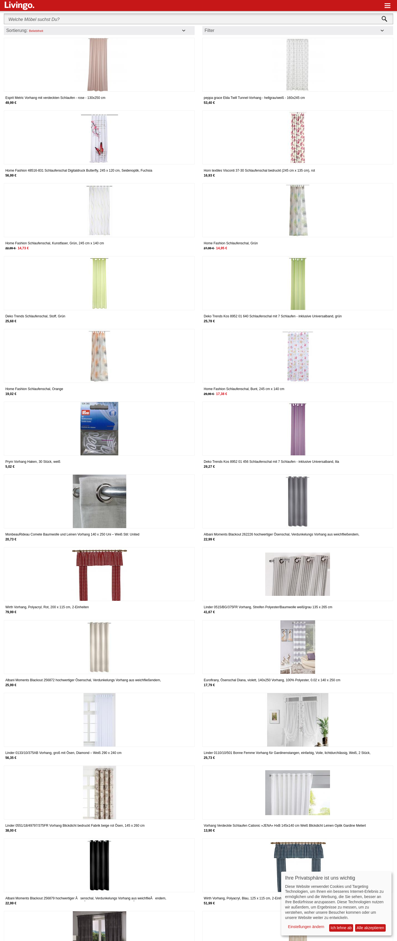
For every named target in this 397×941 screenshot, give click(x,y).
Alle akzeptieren (370, 928)
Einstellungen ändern (306, 926)
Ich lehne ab (341, 928)
